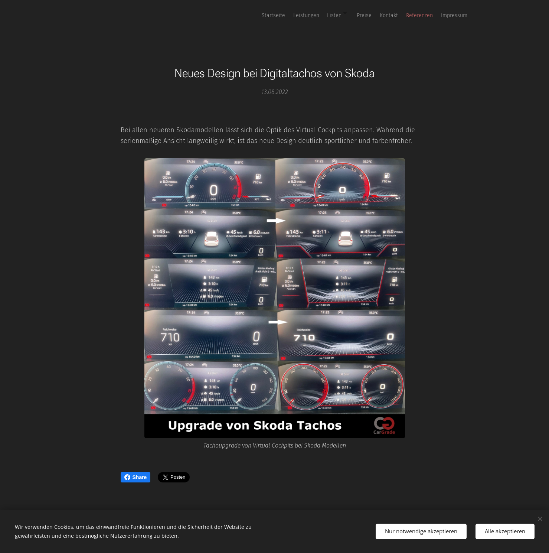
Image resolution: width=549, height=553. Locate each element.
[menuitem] (379, 15)
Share (135, 477)
